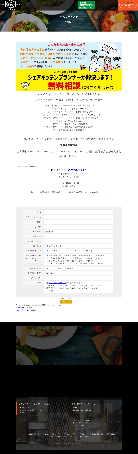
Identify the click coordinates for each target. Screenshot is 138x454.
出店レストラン (55, 434)
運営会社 (63, 4)
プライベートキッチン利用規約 (80, 436)
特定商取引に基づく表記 (96, 434)
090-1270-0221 (74, 170)
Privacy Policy (22, 308)
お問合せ (47, 4)
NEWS (55, 4)
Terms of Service (23, 310)
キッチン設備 (37, 4)
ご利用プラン (26, 4)
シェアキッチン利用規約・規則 (58, 436)
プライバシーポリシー (57, 283)
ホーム (23, 434)
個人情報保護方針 (112, 434)
